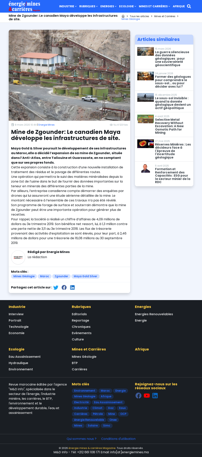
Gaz (111, 408)
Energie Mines (46, 124)
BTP (75, 363)
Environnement (21, 369)
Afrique (179, 6)
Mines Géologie (24, 276)
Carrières (79, 369)
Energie (141, 320)
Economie (16, 333)
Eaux (122, 408)
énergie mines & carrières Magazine (92, 448)
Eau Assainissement (25, 356)
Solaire (93, 425)
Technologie (19, 326)
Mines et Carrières (155, 6)
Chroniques (81, 326)
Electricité (81, 402)
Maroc (44, 276)
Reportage (80, 320)
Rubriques (88, 6)
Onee (113, 420)
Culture (78, 339)
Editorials (79, 314)
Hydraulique (18, 363)
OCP (123, 414)
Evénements (82, 333)
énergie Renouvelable (89, 420)
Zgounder (61, 276)
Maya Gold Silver (85, 276)
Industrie (68, 6)
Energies (108, 6)
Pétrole (98, 414)
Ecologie (128, 6)
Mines (78, 425)
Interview (16, 314)
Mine (111, 414)
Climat (97, 408)
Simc (106, 425)
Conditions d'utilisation (118, 439)
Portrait (15, 320)
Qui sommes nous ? (81, 439)
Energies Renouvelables (154, 314)
